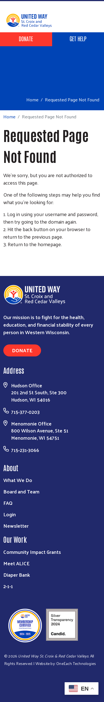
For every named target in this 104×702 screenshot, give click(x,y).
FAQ (7, 502)
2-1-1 (8, 586)
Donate (26, 38)
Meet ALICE (16, 563)
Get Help (78, 38)
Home (32, 99)
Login (9, 514)
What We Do (17, 480)
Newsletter (16, 525)
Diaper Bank (16, 574)
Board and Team (21, 491)
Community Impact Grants (32, 551)
